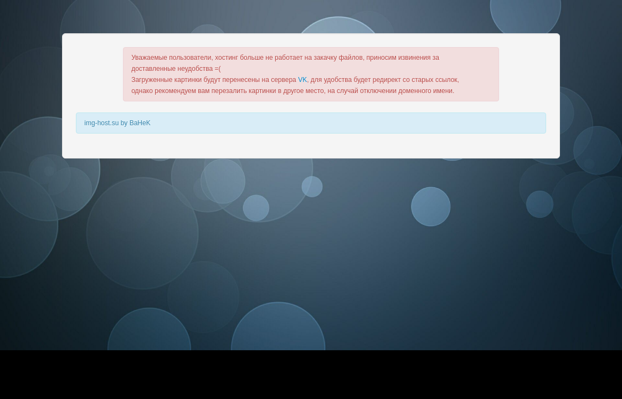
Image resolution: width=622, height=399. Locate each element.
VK (302, 80)
